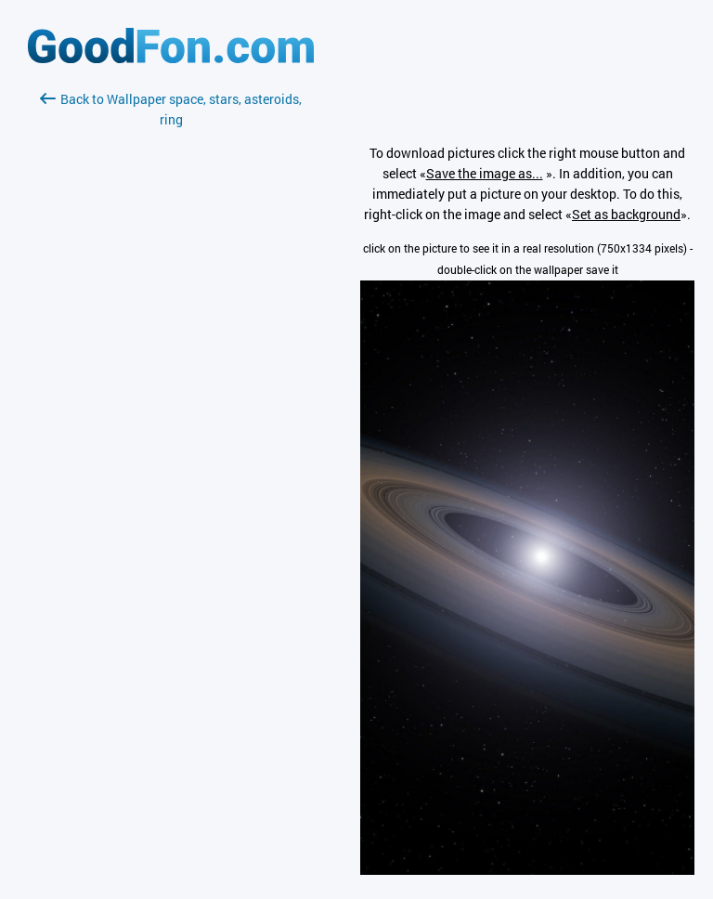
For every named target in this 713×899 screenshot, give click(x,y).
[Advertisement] (170, 350)
